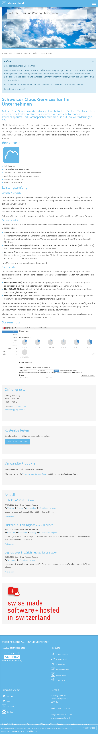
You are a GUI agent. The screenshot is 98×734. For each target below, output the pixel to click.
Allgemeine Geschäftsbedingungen (55, 724)
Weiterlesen (9, 516)
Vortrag (10, 508)
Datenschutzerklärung (80, 724)
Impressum (35, 724)
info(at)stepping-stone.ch (15, 410)
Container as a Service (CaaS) (34, 474)
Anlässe (20, 508)
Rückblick (11, 532)
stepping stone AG (21, 724)
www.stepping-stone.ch (60, 718)
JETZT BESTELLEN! (17, 441)
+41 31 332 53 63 (18, 406)
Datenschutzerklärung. (27, 731)
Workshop (22, 532)
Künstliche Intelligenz (47, 508)
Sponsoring (31, 508)
